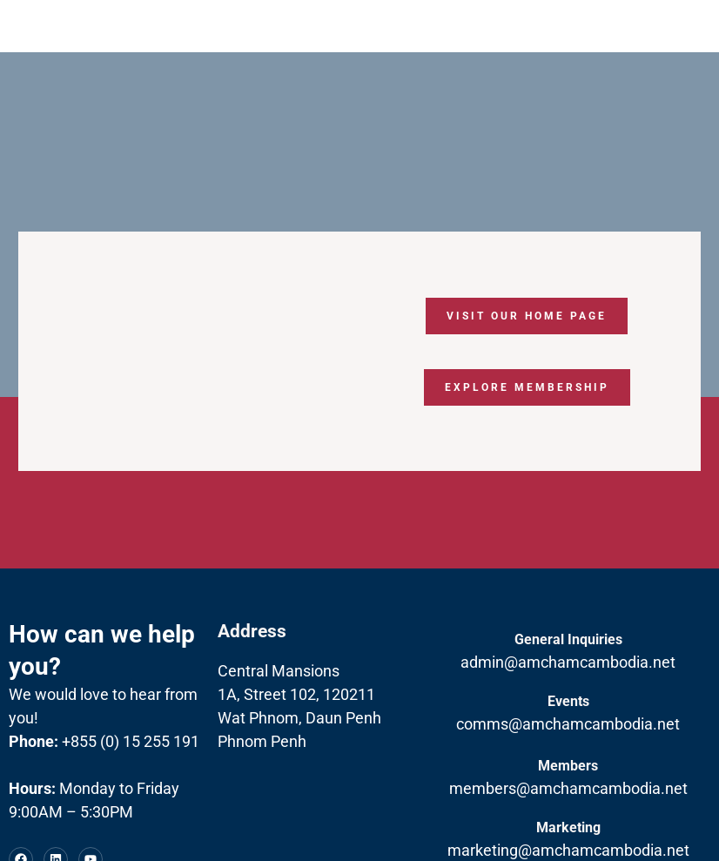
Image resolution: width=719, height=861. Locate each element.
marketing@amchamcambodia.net (568, 850)
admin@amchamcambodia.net (567, 662)
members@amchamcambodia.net (568, 788)
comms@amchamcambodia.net (568, 724)
